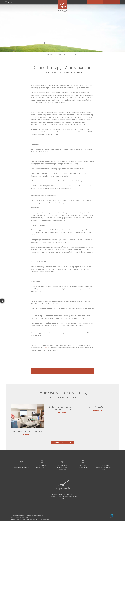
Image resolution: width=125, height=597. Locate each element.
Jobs (21, 469)
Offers (95, 2)
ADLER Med (62, 469)
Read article (27, 435)
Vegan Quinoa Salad (97, 431)
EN (64, 502)
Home (47, 54)
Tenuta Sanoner (103, 469)
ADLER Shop (82, 469)
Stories (13, 521)
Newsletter (42, 469)
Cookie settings (44, 523)
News (59, 54)
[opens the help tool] (2, 300)
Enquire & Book (111, 2)
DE (61, 502)
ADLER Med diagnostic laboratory (27, 431)
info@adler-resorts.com (70, 500)
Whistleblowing (24, 521)
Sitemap (32, 523)
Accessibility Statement (22, 523)
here (45, 348)
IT (62, 502)
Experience (53, 54)
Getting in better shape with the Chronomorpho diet (63, 432)
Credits (37, 523)
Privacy (13, 523)
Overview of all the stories (62, 445)
